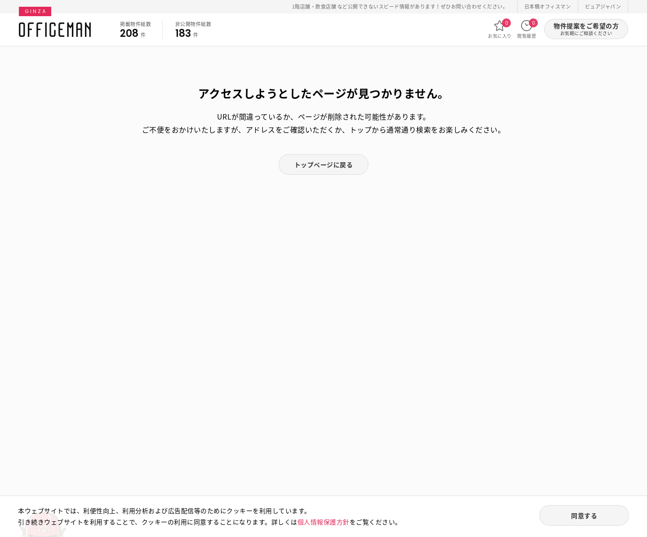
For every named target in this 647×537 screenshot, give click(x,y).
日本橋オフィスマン (547, 6)
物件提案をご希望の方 (586, 29)
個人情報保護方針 (323, 521)
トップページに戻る (323, 164)
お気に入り (500, 29)
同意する (584, 515)
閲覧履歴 (526, 29)
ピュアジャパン (603, 6)
